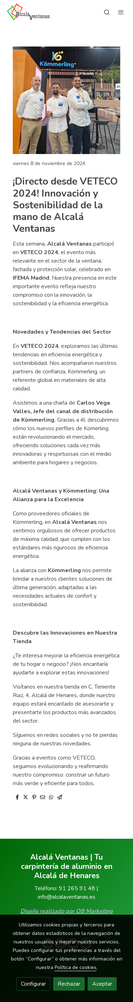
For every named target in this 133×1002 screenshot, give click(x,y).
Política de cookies (75, 967)
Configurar (33, 984)
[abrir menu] (121, 12)
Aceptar (102, 984)
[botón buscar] (106, 12)
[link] (28, 12)
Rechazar (69, 984)
